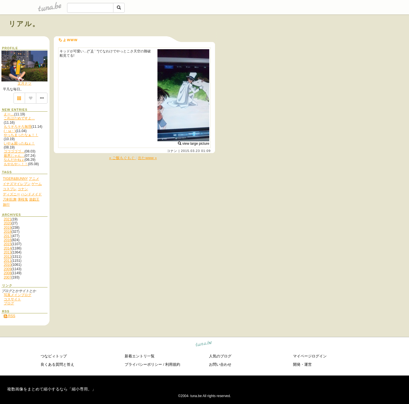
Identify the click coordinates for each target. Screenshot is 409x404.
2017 (8, 236)
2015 (8, 244)
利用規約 (172, 364)
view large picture (193, 144)
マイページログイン (310, 356)
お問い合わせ (220, 364)
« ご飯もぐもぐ (122, 158)
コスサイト (12, 299)
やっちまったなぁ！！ (21, 135)
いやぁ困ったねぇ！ (19, 143)
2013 (8, 252)
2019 (8, 228)
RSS (9, 316)
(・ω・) (10, 131)
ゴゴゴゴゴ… (14, 151)
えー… (9, 114)
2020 (8, 223)
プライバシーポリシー (143, 364)
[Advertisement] (335, 36)
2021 (8, 219)
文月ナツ (24, 83)
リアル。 (24, 24)
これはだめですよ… (19, 118)
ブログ (9, 303)
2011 (8, 261)
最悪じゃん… (14, 156)
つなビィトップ (54, 356)
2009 (8, 269)
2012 (8, 257)
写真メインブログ (17, 295)
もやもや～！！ (16, 164)
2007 (8, 277)
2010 (8, 265)
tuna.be (204, 344)
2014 (8, 248)
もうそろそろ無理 (17, 127)
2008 (8, 273)
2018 (8, 232)
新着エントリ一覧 (140, 356)
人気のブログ (220, 356)
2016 (8, 240)
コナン (172, 151)
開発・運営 (302, 364)
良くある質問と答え (57, 364)
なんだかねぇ (14, 160)
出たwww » (147, 158)
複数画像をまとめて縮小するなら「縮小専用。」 (51, 389)
